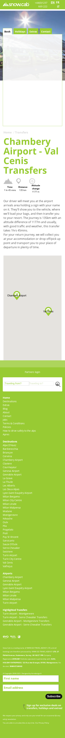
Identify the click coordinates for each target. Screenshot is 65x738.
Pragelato (8, 529)
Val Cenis (8, 562)
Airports (7, 573)
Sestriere (8, 551)
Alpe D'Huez (9, 445)
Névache (7, 518)
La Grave (7, 478)
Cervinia (7, 456)
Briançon (8, 452)
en (53, 2)
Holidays (20, 31)
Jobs (5, 419)
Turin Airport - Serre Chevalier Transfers (25, 617)
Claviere (7, 463)
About (6, 412)
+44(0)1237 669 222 (41, 4)
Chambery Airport (13, 459)
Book (7, 31)
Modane (7, 511)
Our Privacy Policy (42, 723)
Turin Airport (10, 555)
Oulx (5, 522)
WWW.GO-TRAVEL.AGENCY (37, 648)
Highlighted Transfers (15, 610)
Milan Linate (9, 504)
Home (7, 132)
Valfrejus (7, 566)
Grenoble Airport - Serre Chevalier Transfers (27, 624)
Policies (7, 427)
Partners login (32, 372)
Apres (6, 434)
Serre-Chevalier (11, 548)
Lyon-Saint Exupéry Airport (17, 493)
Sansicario (8, 540)
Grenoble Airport (12, 474)
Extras (33, 31)
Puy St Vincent (10, 537)
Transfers (21, 132)
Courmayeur (10, 467)
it (58, 7)
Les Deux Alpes (11, 489)
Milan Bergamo (11, 496)
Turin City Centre (12, 559)
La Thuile (8, 481)
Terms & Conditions (14, 423)
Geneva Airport (11, 470)
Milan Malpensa (12, 507)
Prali (5, 533)
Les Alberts (9, 485)
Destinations (10, 401)
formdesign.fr (36, 673)
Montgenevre (10, 515)
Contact (45, 31)
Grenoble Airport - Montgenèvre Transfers (26, 621)
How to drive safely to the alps (19, 430)
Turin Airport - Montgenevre (18, 613)
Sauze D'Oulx (10, 544)
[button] (16, 295)
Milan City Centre (12, 500)
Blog (5, 408)
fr (57, 2)
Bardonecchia (10, 448)
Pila (5, 526)
